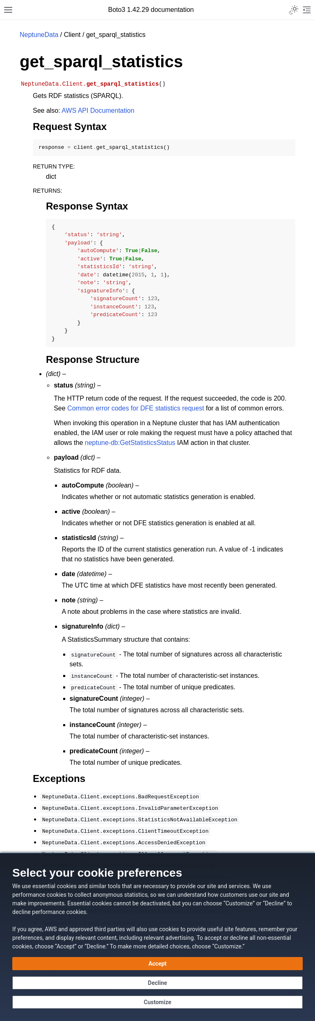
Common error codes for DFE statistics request (135, 408)
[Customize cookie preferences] (157, 1002)
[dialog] (157, 937)
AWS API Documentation (98, 110)
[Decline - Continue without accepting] (157, 982)
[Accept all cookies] (157, 963)
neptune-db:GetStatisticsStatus (130, 442)
